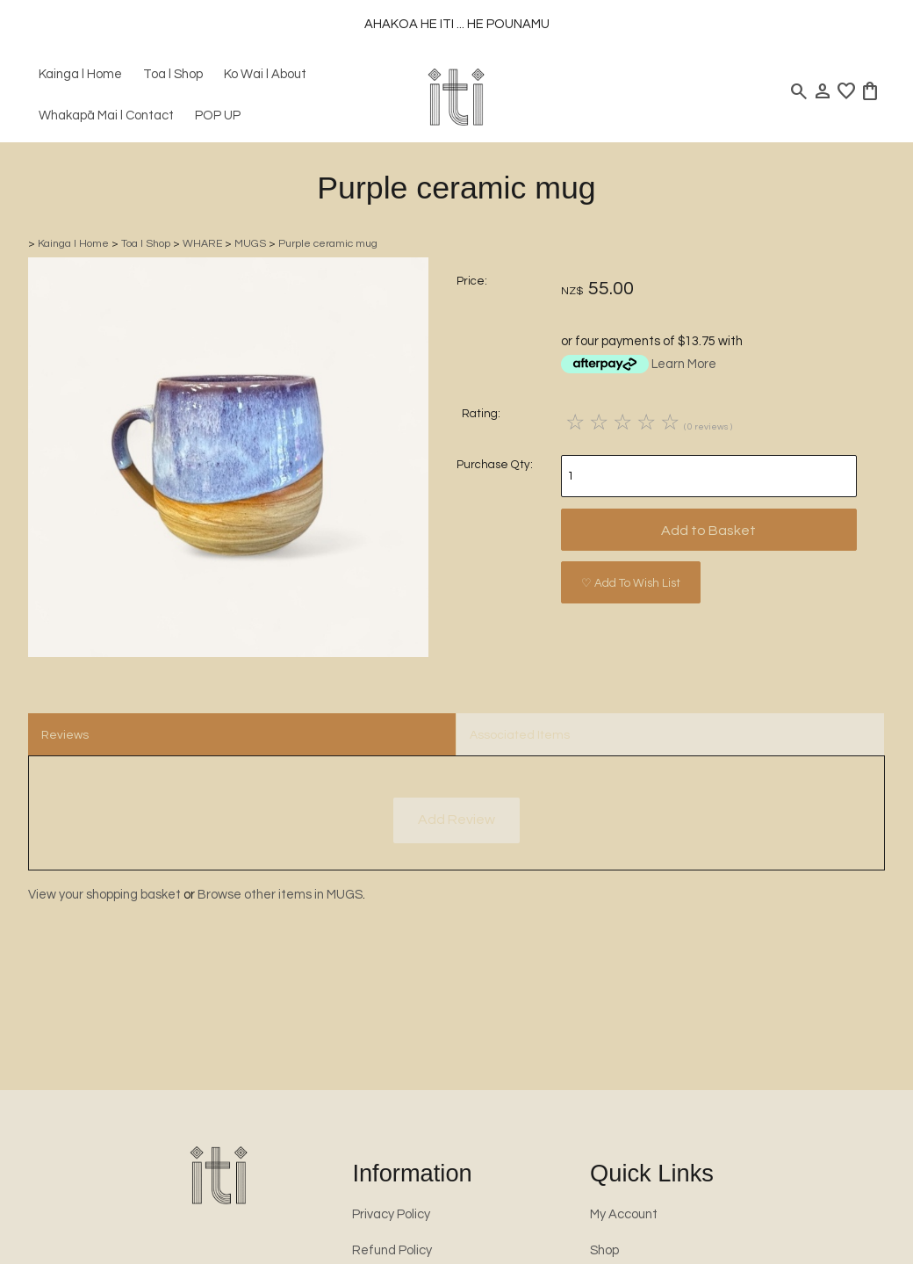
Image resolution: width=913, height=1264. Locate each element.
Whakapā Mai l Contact (106, 115)
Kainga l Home (80, 74)
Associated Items (520, 735)
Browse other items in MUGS (280, 894)
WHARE (202, 243)
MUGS (250, 243)
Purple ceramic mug (327, 243)
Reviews (65, 735)
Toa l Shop (173, 74)
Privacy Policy (391, 1214)
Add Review (456, 820)
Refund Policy (392, 1250)
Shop (604, 1250)
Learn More (683, 364)
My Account (624, 1214)
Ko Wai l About (265, 74)
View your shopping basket (104, 894)
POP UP (218, 115)
